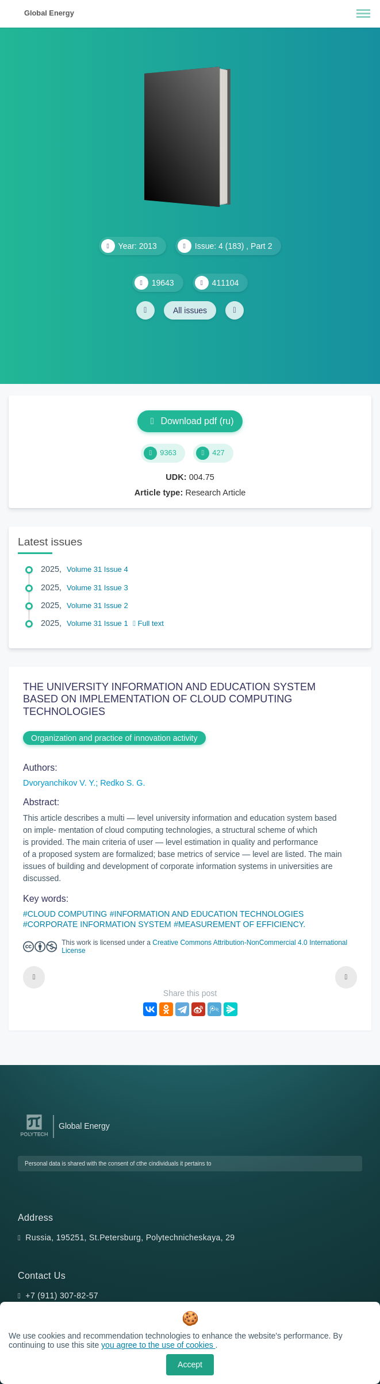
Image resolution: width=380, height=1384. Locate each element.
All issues (190, 310)
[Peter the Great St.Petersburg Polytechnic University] (34, 1136)
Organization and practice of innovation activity (114, 738)
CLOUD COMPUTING (67, 913)
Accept (190, 1364)
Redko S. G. (122, 782)
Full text (148, 623)
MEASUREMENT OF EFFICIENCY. (241, 924)
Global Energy (49, 13)
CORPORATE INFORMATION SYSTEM (99, 924)
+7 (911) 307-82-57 (61, 1295)
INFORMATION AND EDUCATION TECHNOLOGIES (209, 913)
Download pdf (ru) (189, 421)
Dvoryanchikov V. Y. (59, 782)
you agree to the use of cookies (158, 1345)
